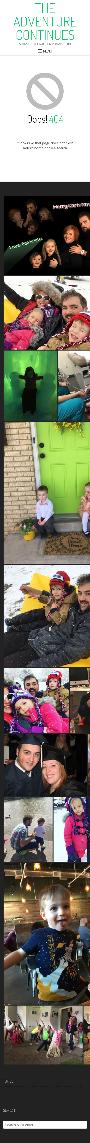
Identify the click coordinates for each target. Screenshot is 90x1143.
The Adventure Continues (45, 21)
